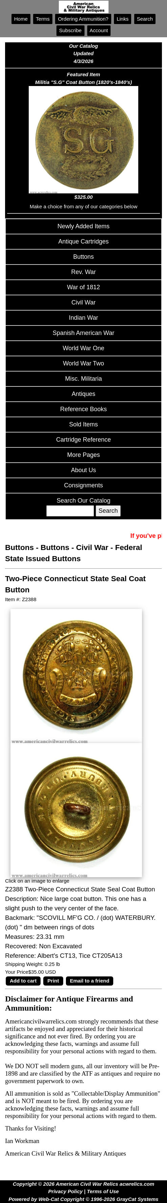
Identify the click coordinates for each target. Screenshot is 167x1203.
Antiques (83, 394)
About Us (83, 470)
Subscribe (70, 30)
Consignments (83, 485)
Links (122, 19)
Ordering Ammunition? (83, 19)
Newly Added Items (83, 226)
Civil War (83, 302)
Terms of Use (103, 1191)
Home (21, 19)
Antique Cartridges (83, 241)
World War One (83, 348)
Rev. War (83, 272)
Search (145, 19)
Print (53, 981)
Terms (42, 19)
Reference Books (83, 409)
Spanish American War (83, 333)
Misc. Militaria (83, 378)
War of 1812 (83, 287)
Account (99, 30)
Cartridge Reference (83, 439)
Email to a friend (90, 981)
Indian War (83, 317)
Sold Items (83, 424)
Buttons (83, 256)
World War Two (83, 363)
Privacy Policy (65, 1191)
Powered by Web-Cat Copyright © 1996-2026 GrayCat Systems (83, 1199)
